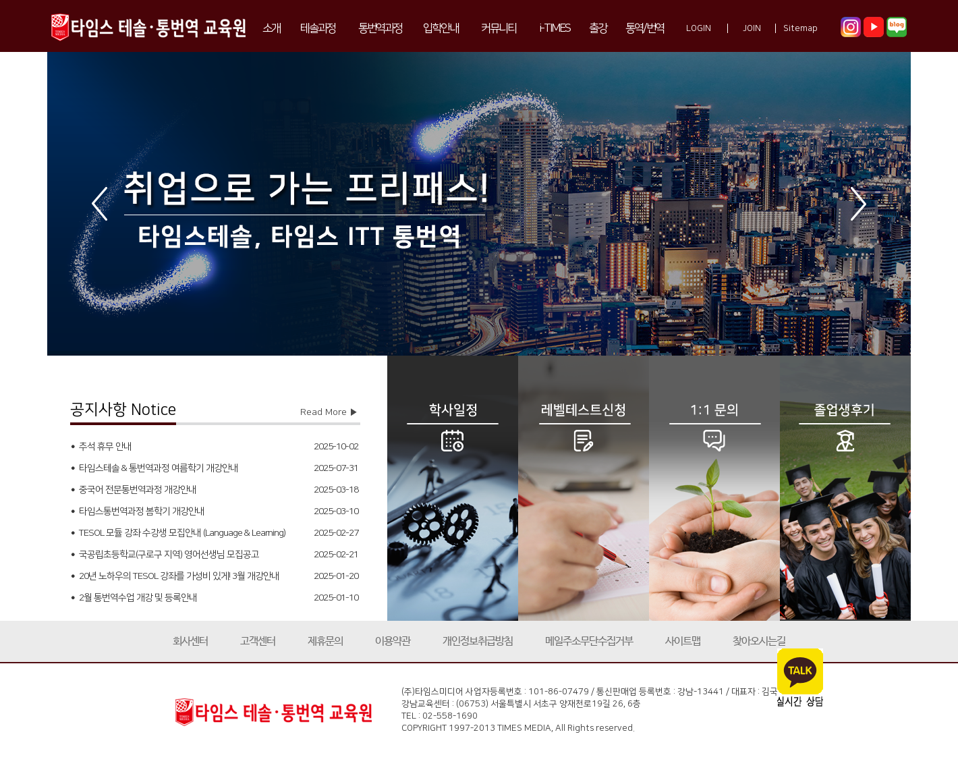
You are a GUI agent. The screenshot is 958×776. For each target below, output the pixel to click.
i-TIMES (554, 28)
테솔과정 (317, 28)
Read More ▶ (329, 412)
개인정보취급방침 (478, 641)
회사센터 (190, 641)
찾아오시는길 (759, 641)
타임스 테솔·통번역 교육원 (148, 26)
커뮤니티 (498, 28)
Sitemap (800, 28)
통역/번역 (644, 28)
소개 (271, 28)
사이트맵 (682, 641)
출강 (598, 28)
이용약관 (392, 641)
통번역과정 (380, 28)
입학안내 (440, 28)
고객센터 (257, 641)
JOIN (752, 28)
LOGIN (698, 28)
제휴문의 (325, 641)
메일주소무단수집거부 (589, 641)
